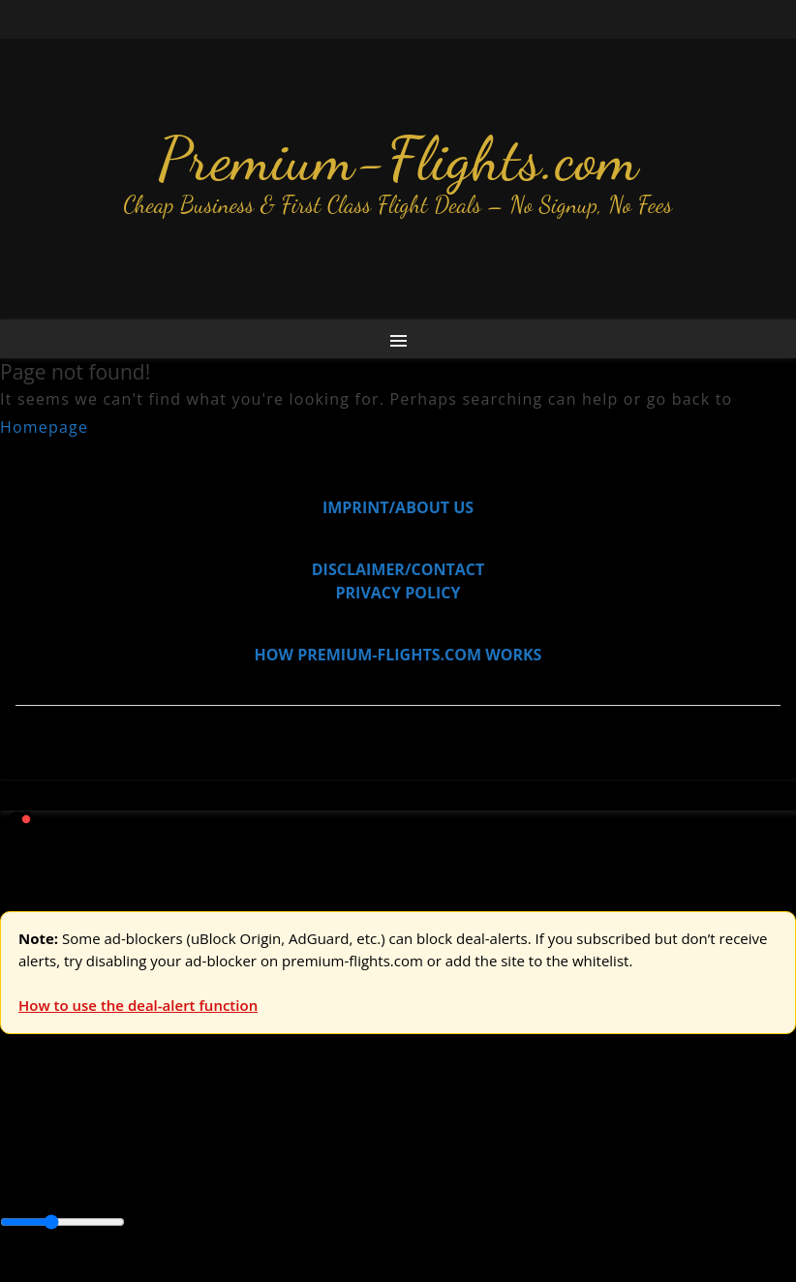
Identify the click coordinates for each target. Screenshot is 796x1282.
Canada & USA (264, 1180)
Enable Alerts (152, 1270)
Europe (26, 1136)
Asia (61, 1180)
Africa (21, 1180)
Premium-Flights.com (398, 158)
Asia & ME (199, 1136)
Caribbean (357, 1180)
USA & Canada (108, 1136)
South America (713, 1180)
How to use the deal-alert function (138, 1005)
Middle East (615, 1180)
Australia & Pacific (143, 1180)
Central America (455, 1180)
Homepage (44, 427)
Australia (271, 1136)
